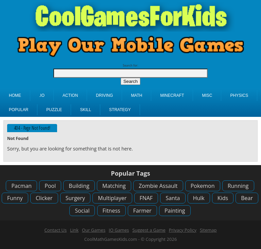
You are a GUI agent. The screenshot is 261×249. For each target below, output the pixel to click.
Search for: (130, 65)
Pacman (21, 186)
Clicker (44, 198)
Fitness (111, 210)
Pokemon (203, 186)
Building (79, 186)
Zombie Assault (158, 186)
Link (74, 230)
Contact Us (55, 230)
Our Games (93, 230)
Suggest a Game (148, 230)
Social (82, 210)
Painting (174, 210)
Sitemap (208, 230)
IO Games (119, 230)
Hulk (199, 198)
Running (238, 186)
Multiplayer (112, 198)
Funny (15, 198)
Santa (173, 198)
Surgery (75, 198)
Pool (50, 186)
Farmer (142, 210)
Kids (223, 198)
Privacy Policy (182, 230)
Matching (114, 186)
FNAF (146, 198)
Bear (247, 198)
